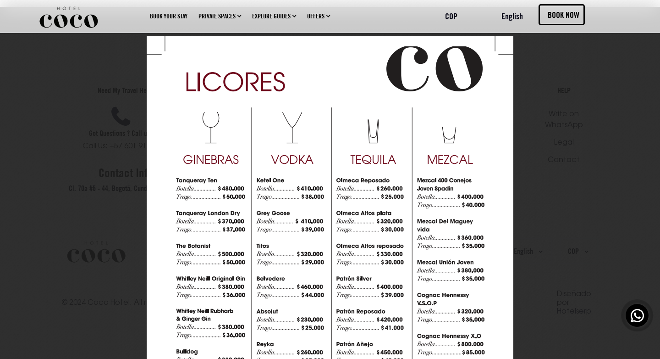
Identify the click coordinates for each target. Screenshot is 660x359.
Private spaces (219, 16)
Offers (318, 16)
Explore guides (274, 16)
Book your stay (168, 16)
